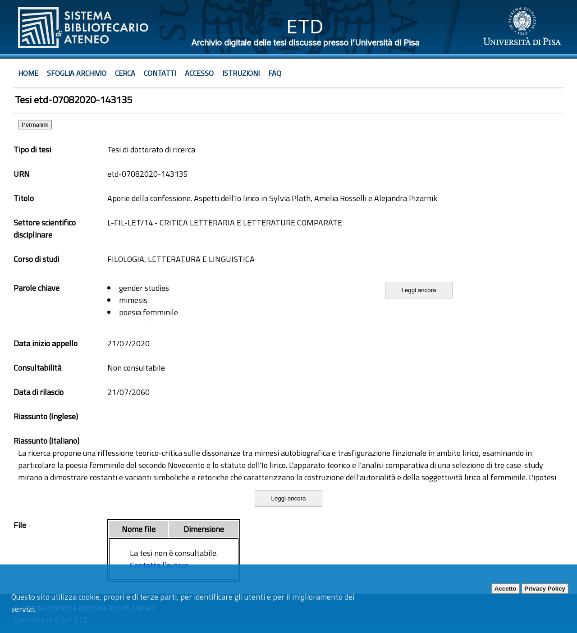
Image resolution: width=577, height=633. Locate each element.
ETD (305, 26)
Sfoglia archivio (76, 73)
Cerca (125, 73)
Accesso (199, 73)
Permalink (35, 124)
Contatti (160, 73)
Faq (274, 73)
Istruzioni (241, 73)
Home (28, 73)
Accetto (506, 588)
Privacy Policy (545, 588)
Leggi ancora (418, 290)
